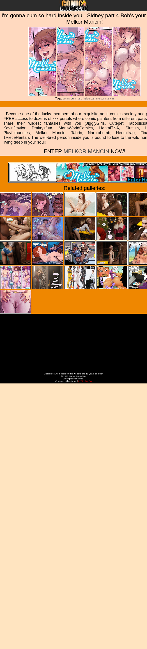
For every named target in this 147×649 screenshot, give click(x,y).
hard (79, 98)
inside (86, 98)
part (93, 98)
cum (73, 98)
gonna (66, 98)
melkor (100, 98)
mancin (109, 98)
